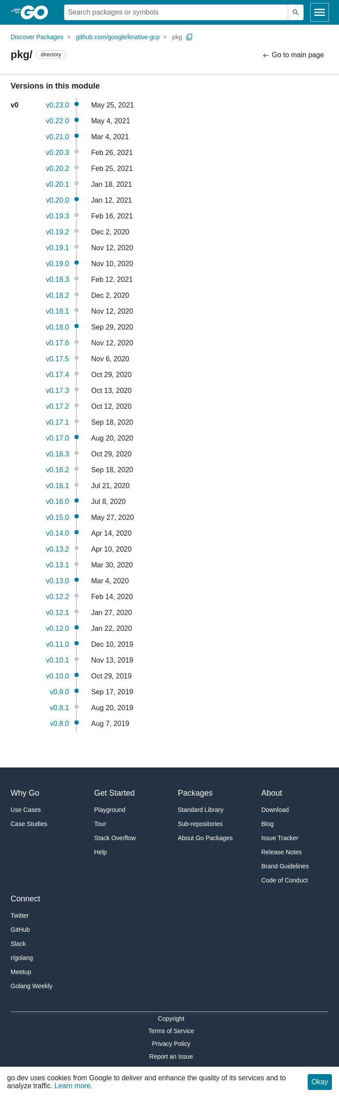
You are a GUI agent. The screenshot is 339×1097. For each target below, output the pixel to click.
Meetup (21, 971)
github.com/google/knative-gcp (118, 37)
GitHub (20, 929)
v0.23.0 (57, 105)
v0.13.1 (57, 565)
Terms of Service (171, 1030)
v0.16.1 (57, 485)
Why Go (25, 793)
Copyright (171, 1018)
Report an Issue (171, 1056)
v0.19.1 (57, 248)
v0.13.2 (57, 549)
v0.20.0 (57, 200)
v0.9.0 (59, 692)
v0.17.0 (57, 438)
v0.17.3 (57, 390)
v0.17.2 (57, 406)
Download (275, 809)
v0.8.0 (59, 723)
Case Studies (29, 823)
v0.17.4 (57, 374)
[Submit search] (296, 12)
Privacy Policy (171, 1043)
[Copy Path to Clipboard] (189, 37)
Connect (25, 898)
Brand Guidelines (285, 866)
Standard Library (201, 809)
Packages (195, 793)
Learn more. (73, 1086)
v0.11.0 (57, 644)
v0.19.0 (57, 263)
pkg (177, 37)
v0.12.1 (57, 612)
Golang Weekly (32, 986)
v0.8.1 (59, 708)
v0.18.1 (57, 311)
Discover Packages (37, 37)
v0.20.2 (57, 168)
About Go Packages (205, 837)
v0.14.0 (57, 533)
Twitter (20, 915)
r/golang (22, 957)
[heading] (37, 12)
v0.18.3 (57, 279)
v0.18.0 (57, 327)
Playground (109, 809)
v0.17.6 (57, 343)
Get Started (114, 793)
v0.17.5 (57, 359)
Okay (320, 1082)
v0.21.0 (57, 137)
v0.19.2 (57, 232)
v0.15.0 (57, 517)
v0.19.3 (57, 216)
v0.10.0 (57, 676)
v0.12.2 (57, 596)
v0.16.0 (57, 501)
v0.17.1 (57, 422)
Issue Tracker (279, 837)
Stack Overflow (115, 837)
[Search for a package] (176, 12)
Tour (100, 823)
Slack (18, 943)
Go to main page (293, 55)
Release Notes (281, 852)
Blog (267, 823)
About (271, 793)
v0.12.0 (57, 628)
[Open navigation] (319, 12)
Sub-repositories (200, 823)
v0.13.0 (57, 581)
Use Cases (26, 809)
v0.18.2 (57, 295)
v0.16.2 (57, 470)
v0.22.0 (57, 121)
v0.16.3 (57, 454)
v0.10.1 (57, 660)
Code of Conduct (284, 880)
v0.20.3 (57, 152)
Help (100, 852)
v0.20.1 (57, 184)
